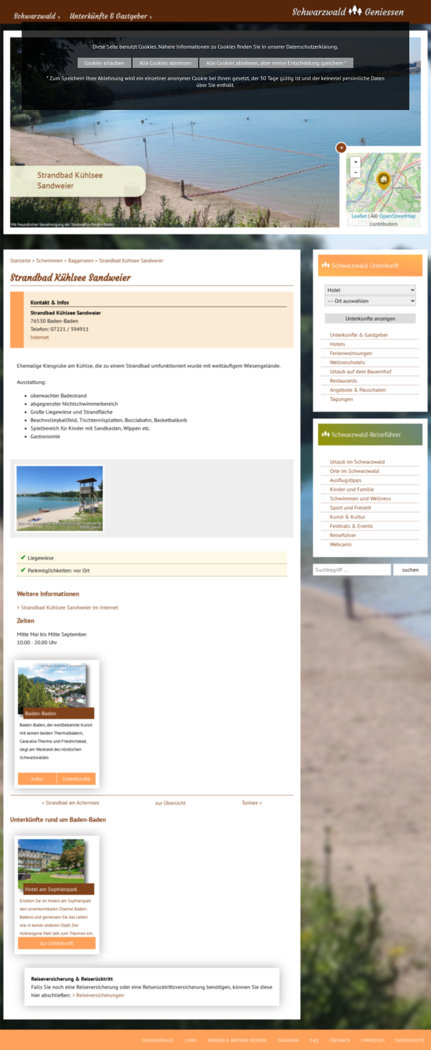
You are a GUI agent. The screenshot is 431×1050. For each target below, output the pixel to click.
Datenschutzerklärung (311, 46)
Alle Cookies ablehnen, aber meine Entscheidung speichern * (276, 62)
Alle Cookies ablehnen (165, 62)
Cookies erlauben (104, 62)
